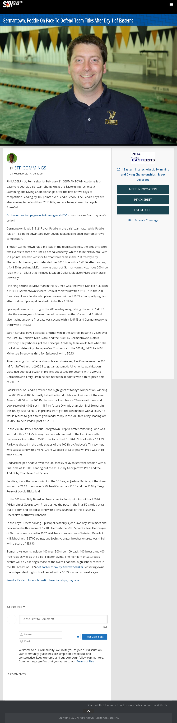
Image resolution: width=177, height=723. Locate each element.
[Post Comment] (94, 637)
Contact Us (95, 705)
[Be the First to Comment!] (63, 619)
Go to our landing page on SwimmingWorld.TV (37, 215)
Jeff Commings (29, 168)
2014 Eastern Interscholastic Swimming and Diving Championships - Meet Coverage (143, 175)
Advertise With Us (155, 705)
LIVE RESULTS (143, 210)
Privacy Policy (133, 705)
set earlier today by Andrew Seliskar (60, 567)
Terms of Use (85, 661)
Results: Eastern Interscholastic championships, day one (43, 580)
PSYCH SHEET (143, 199)
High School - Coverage (143, 220)
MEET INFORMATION (143, 189)
